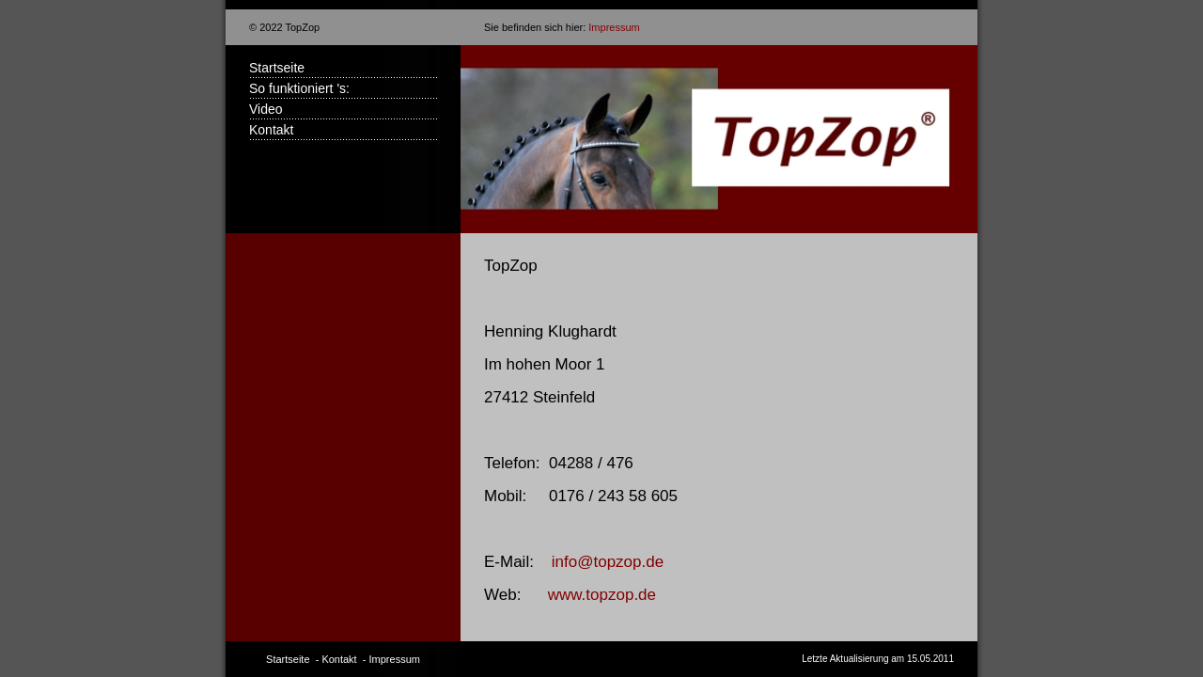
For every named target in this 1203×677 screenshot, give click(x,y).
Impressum (613, 27)
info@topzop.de (608, 562)
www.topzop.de (602, 595)
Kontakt (271, 129)
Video (266, 109)
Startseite (277, 67)
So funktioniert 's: (299, 88)
